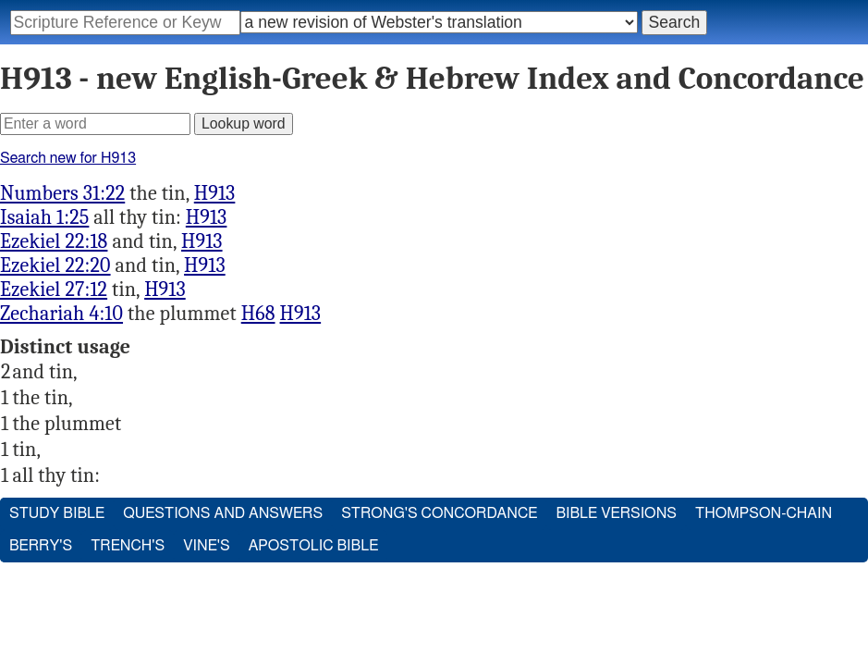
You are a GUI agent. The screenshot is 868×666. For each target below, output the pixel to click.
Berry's (40, 545)
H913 (215, 193)
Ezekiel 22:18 (53, 241)
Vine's (206, 545)
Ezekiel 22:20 (55, 265)
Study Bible (56, 513)
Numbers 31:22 (62, 193)
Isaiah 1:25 (44, 217)
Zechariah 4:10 (61, 314)
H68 (258, 314)
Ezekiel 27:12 (53, 290)
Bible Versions (616, 513)
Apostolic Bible (314, 545)
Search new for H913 (68, 158)
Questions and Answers (223, 513)
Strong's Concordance (439, 513)
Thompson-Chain (763, 513)
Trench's (128, 545)
